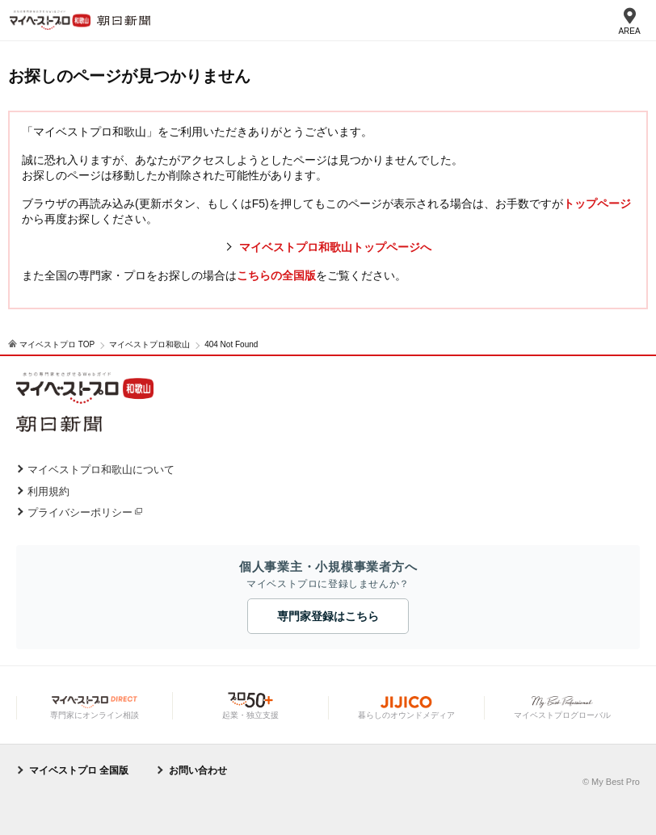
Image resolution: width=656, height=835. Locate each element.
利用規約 (48, 491)
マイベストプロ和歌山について (101, 470)
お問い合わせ (198, 770)
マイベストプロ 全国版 (78, 770)
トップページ (597, 203)
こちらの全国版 (276, 275)
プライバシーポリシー (79, 512)
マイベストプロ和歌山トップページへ (335, 247)
